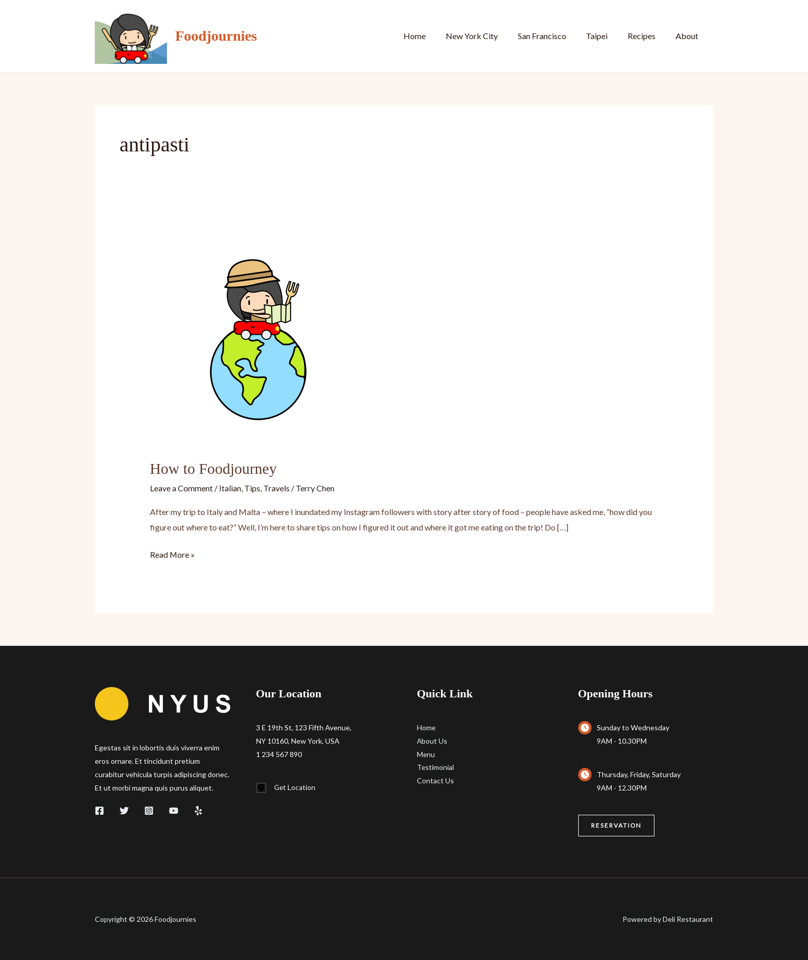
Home (434, 36)
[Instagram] (149, 809)
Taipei (605, 36)
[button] (616, 825)
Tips (252, 487)
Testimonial (435, 767)
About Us (432, 740)
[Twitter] (124, 809)
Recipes (647, 36)
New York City (487, 36)
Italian (230, 487)
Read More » (172, 554)
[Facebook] (99, 809)
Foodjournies (216, 36)
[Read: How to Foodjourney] (258, 336)
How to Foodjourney (214, 468)
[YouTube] (173, 809)
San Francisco (554, 36)
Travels (276, 487)
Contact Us (435, 780)
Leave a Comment (181, 487)
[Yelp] (198, 809)
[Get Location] (286, 787)
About (688, 36)
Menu (426, 753)
